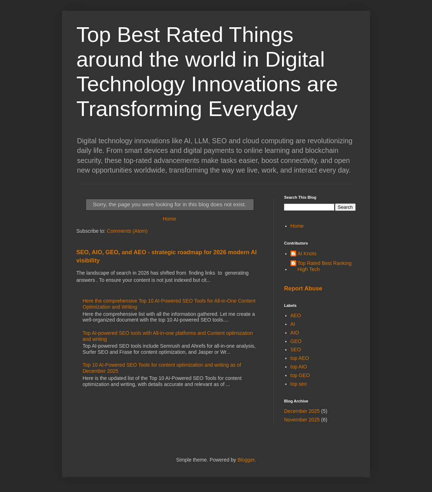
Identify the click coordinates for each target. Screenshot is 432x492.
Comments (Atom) (127, 231)
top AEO (300, 358)
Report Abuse (303, 288)
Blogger (245, 460)
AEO (296, 315)
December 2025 (302, 411)
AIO (295, 333)
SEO (296, 349)
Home (169, 219)
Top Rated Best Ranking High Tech (325, 266)
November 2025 (302, 420)
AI (293, 324)
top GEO (300, 375)
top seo (299, 384)
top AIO (299, 367)
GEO (296, 341)
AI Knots (307, 253)
